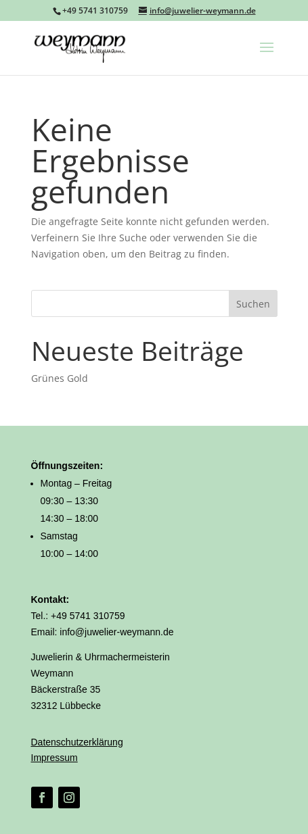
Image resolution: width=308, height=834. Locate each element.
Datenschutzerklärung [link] (77, 742)
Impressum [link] (54, 757)
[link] (80, 47)
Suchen (253, 303)
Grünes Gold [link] (59, 378)
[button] (267, 56)
